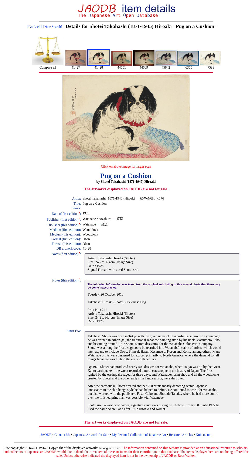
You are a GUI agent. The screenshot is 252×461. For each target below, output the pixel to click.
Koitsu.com (203, 435)
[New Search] (52, 27)
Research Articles (181, 435)
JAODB (46, 435)
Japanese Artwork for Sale (91, 435)
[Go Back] (34, 27)
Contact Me (62, 435)
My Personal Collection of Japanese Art (139, 435)
